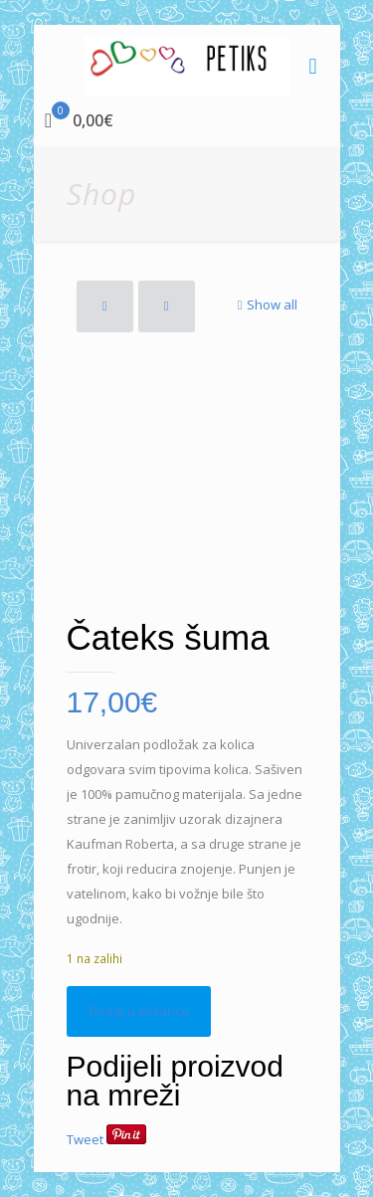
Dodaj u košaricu (139, 1011)
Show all (265, 304)
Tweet (85, 1139)
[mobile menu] (313, 65)
